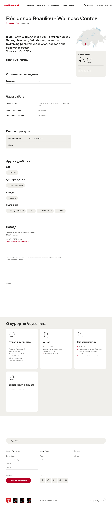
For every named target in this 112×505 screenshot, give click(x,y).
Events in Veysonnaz (17, 390)
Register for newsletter (20, 479)
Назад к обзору (13, 23)
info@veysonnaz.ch (15, 358)
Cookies (8, 463)
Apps (41, 456)
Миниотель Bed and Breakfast (89, 356)
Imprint (8, 467)
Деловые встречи (86, 5)
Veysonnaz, (25, 23)
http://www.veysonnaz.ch (17, 360)
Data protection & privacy (14, 460)
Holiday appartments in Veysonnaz (90, 349)
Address (76, 456)
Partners (43, 460)
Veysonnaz (36, 323)
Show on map (91, 37)
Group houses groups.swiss (88, 351)
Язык (97, 5)
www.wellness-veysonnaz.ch (17, 242)
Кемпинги (82, 353)
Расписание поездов (52, 353)
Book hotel (82, 347)
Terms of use (10, 456)
